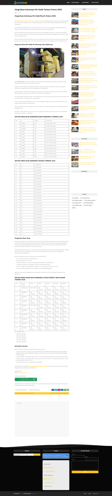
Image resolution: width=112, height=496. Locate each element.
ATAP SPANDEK (75, 198)
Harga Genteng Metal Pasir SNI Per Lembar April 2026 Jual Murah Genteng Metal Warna (88, 101)
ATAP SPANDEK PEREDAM (88, 203)
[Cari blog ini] (21, 455)
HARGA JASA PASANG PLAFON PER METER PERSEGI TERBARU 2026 (87, 163)
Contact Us (95, 493)
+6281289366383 (49, 471)
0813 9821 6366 (23, 373)
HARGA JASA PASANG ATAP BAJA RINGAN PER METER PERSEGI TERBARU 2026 (88, 144)
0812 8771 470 (48, 479)
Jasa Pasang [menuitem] (85, 2)
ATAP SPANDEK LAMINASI (77, 200)
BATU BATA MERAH (88, 205)
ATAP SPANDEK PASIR (76, 203)
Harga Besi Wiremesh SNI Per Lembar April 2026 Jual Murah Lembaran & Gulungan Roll (86, 94)
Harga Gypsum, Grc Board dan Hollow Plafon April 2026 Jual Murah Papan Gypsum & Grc (87, 115)
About (89, 493)
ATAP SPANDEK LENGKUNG (89, 200)
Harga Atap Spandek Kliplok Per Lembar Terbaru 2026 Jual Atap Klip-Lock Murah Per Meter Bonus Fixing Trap (87, 130)
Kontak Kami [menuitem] (94, 2)
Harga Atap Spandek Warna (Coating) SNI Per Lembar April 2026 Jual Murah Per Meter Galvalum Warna (87, 22)
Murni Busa (40, 21)
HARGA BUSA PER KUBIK (34, 389)
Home (85, 493)
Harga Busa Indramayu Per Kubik (24, 21)
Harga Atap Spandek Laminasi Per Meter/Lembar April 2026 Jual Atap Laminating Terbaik (88, 87)
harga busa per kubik (33, 111)
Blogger (21, 493)
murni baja (18, 13)
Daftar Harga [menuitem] (75, 2)
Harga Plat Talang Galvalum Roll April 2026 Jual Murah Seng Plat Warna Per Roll (87, 108)
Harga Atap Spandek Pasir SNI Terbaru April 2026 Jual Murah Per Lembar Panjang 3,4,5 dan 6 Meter (88, 73)
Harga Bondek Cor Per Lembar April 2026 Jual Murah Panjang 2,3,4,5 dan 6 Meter (88, 52)
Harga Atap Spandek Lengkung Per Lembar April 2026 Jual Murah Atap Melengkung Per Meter (88, 66)
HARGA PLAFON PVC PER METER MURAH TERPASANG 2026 (87, 157)
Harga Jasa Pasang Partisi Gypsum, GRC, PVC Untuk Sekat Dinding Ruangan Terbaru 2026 (87, 151)
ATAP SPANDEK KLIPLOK (85, 198)
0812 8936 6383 (49, 468)
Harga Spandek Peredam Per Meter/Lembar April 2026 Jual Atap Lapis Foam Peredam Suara (88, 80)
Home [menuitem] (68, 2)
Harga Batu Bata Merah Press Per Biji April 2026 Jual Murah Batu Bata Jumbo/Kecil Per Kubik (88, 122)
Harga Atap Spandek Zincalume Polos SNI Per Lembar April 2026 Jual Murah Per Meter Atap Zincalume (87, 38)
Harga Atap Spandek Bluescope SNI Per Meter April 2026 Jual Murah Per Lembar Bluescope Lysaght (88, 30)
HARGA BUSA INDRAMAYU (21, 389)
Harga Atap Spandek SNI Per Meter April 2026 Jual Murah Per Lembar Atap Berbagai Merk (88, 45)
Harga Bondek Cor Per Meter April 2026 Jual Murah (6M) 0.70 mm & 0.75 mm (88, 59)
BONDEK (74, 207)
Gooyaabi (33, 493)
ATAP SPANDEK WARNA (77, 205)
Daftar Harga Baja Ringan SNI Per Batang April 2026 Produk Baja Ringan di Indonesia (87, 14)
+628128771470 (49, 482)
